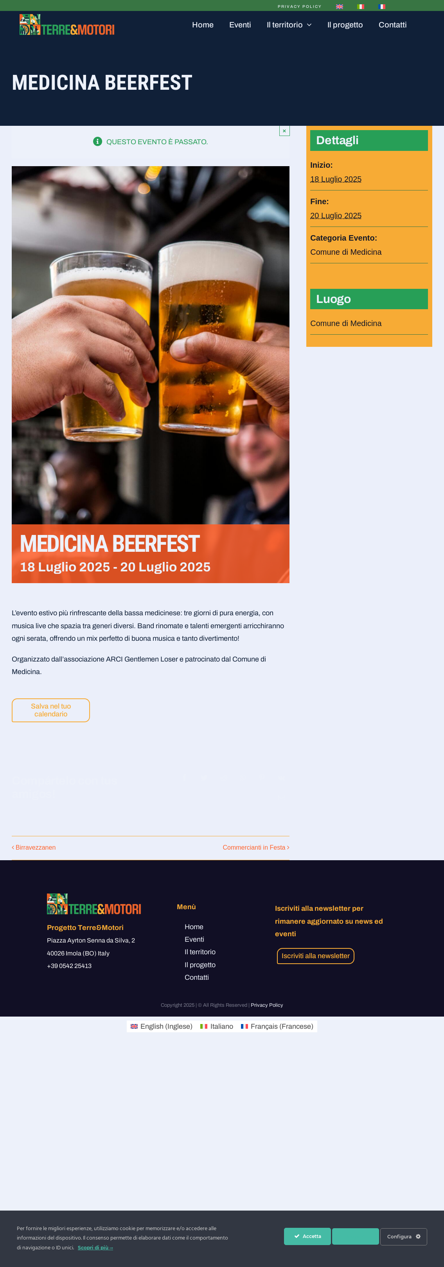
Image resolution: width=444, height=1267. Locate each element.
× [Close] (284, 130)
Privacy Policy (267, 1005)
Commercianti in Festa (254, 847)
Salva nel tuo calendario (51, 710)
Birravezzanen (36, 847)
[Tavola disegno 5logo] (67, 18)
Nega (356, 1236)
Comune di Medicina (345, 252)
